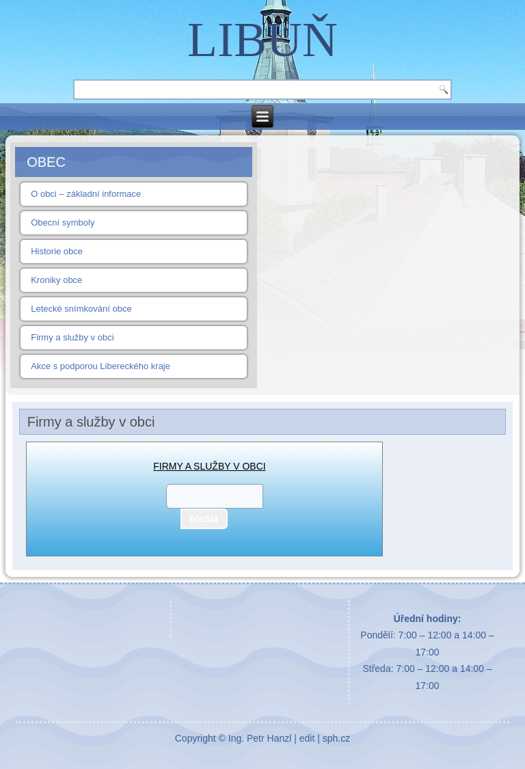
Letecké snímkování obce (81, 308)
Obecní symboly (62, 222)
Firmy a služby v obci (72, 337)
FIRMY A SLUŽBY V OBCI (209, 466)
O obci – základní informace (86, 194)
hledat (204, 518)
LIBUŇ (262, 39)
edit (307, 738)
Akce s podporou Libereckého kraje (100, 366)
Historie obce (57, 251)
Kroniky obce (56, 280)
